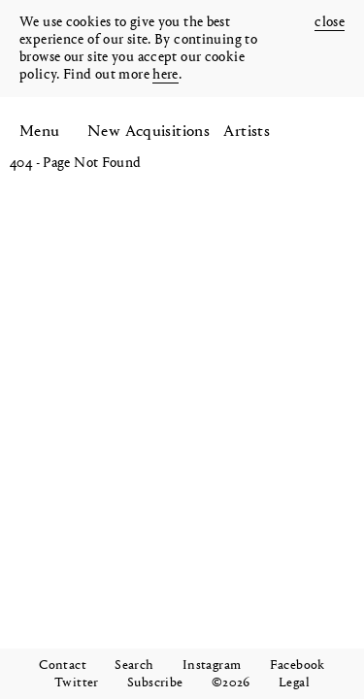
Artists (246, 131)
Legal (294, 683)
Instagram (211, 666)
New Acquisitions (148, 131)
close (329, 23)
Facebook (297, 666)
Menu (39, 131)
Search (134, 666)
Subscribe (154, 683)
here (165, 75)
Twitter (76, 683)
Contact (62, 666)
